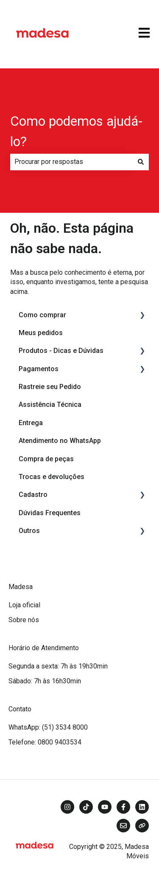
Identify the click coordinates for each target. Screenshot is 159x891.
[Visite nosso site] (142, 825)
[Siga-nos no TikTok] (86, 807)
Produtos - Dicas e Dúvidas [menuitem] (61, 351)
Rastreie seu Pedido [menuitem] (50, 387)
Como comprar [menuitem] (42, 315)
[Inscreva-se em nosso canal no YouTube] (105, 807)
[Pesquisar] (141, 162)
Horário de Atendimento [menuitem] (43, 648)
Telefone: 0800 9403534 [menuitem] (44, 742)
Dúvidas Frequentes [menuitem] (50, 513)
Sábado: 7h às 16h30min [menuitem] (44, 681)
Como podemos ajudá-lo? (76, 131)
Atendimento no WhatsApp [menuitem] (60, 441)
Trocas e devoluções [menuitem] (51, 477)
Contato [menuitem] (19, 709)
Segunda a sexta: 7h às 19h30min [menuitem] (58, 666)
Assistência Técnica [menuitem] (50, 404)
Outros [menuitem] (29, 531)
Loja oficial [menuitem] (24, 605)
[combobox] (71, 162)
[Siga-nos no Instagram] (67, 807)
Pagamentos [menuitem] (39, 369)
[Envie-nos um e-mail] (123, 825)
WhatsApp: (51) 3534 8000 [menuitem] (48, 727)
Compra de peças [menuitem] (46, 459)
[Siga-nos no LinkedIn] (142, 807)
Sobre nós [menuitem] (23, 620)
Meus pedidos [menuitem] (41, 333)
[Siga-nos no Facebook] (123, 807)
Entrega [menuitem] (31, 423)
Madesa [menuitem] (20, 587)
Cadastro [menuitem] (33, 495)
